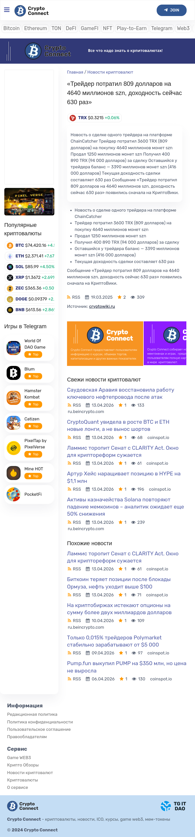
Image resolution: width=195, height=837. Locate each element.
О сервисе (17, 787)
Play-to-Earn (132, 28)
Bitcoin (11, 28)
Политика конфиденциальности (40, 721)
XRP (19, 277)
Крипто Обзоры (23, 764)
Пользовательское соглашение (39, 729)
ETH (19, 255)
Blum (29, 369)
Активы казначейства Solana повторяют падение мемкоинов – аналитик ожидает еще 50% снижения (125, 506)
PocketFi (33, 494)
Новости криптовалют (110, 72)
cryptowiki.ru (102, 306)
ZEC (19, 288)
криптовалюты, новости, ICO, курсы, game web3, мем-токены (107, 819)
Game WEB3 (19, 757)
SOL (19, 266)
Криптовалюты (22, 780)
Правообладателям (27, 736)
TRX (82, 117)
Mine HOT (33, 468)
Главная (75, 72)
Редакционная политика (32, 714)
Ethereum (35, 28)
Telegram (161, 28)
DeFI (71, 28)
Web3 (183, 28)
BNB (20, 309)
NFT (107, 28)
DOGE (21, 298)
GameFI (89, 28)
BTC (19, 245)
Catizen (31, 418)
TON (56, 28)
